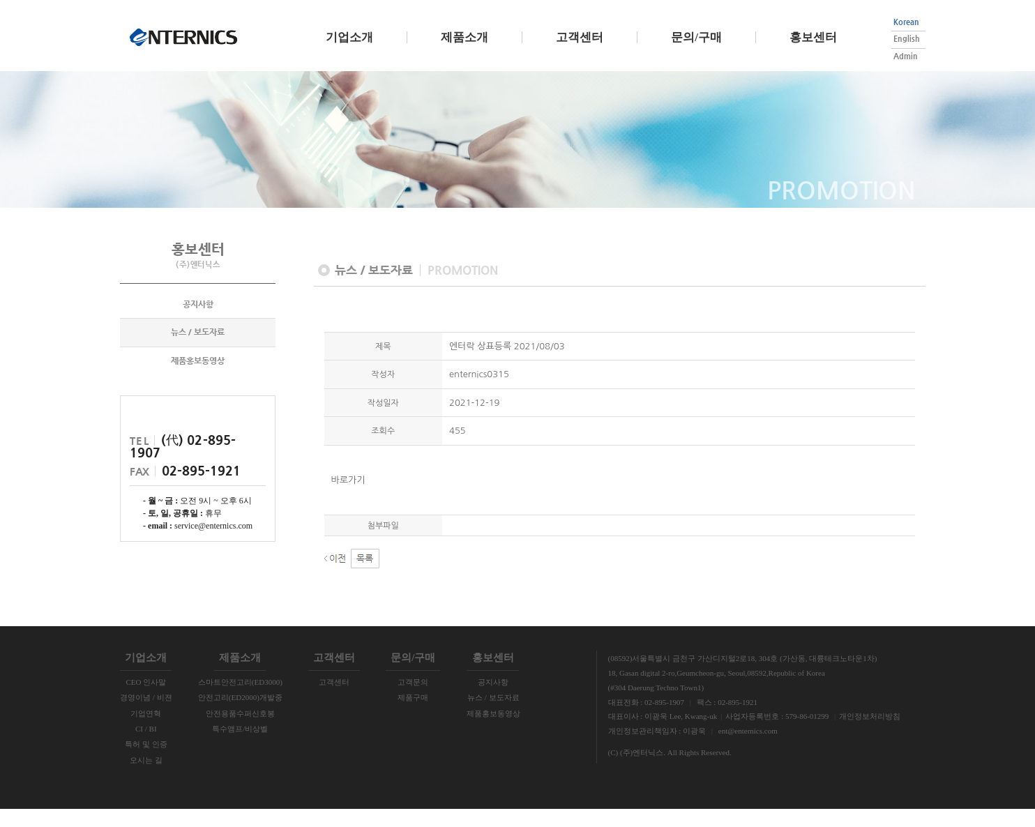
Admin (905, 56)
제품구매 (413, 715)
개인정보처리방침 (869, 734)
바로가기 (348, 497)
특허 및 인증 (146, 762)
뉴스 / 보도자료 (198, 351)
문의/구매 (696, 37)
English (906, 38)
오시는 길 (146, 777)
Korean (906, 21)
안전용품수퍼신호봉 (240, 731)
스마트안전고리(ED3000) (240, 699)
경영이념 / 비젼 (146, 715)
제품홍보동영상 (198, 379)
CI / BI (146, 747)
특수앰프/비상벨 (240, 747)
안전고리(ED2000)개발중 (240, 715)
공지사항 (198, 323)
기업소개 (349, 37)
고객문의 (413, 699)
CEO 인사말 (146, 699)
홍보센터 (813, 37)
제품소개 (464, 37)
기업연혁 (145, 731)
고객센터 (579, 37)
